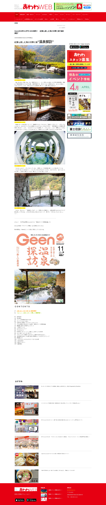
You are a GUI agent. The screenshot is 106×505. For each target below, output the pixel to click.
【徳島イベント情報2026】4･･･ (55, 490)
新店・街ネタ (30, 14)
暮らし (57, 19)
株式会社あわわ (71, 490)
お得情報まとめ (29, 19)
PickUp (87, 19)
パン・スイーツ (76, 14)
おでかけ (44, 14)
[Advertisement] (39, 362)
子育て (51, 14)
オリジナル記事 (39, 19)
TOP (17, 14)
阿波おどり (80, 19)
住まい (46, 19)
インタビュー (71, 19)
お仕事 (52, 19)
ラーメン (68, 14)
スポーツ (63, 19)
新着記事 (22, 14)
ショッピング (19, 19)
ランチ (62, 14)
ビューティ (85, 14)
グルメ (56, 14)
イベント (38, 14)
